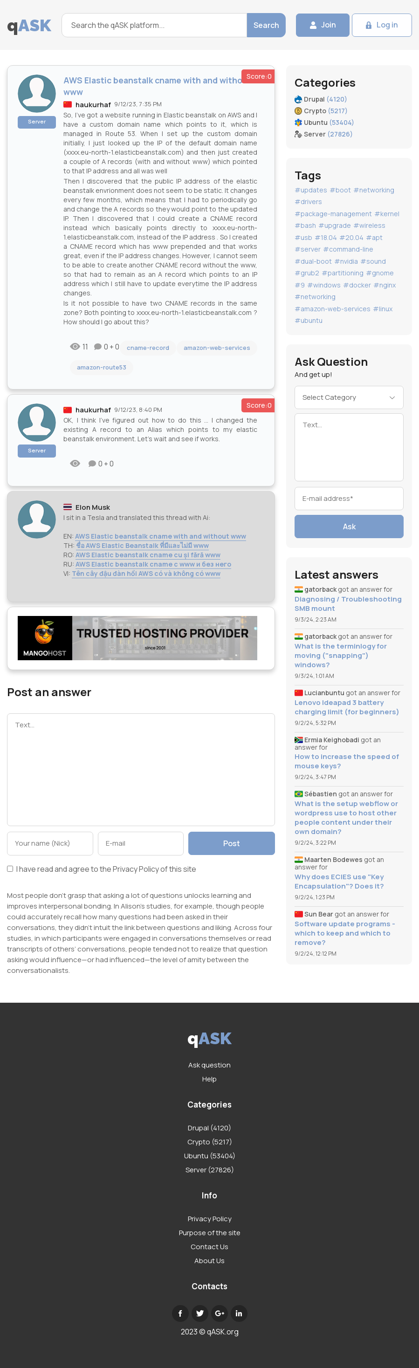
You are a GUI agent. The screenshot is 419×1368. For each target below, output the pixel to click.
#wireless (369, 225)
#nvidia (346, 261)
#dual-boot (313, 261)
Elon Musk (93, 507)
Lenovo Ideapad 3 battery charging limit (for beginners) (347, 707)
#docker (357, 284)
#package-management (333, 213)
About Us (209, 1260)
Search (266, 25)
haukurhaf (93, 104)
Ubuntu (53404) (209, 1156)
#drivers (308, 201)
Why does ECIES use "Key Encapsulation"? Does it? (339, 881)
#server (308, 249)
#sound (373, 261)
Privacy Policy (136, 869)
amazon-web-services (217, 347)
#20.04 (351, 237)
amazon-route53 (101, 367)
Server (37, 121)
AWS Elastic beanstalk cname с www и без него (153, 564)
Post (231, 843)
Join (328, 25)
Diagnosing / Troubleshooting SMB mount (348, 604)
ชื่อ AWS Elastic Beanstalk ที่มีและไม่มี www (142, 545)
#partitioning (343, 272)
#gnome (380, 272)
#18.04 (326, 237)
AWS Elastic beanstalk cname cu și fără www (148, 554)
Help (209, 1079)
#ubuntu (309, 320)
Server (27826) (209, 1170)
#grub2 (307, 272)
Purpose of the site (209, 1233)
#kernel (386, 213)
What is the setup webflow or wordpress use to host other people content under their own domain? (346, 817)
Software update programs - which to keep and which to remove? (345, 933)
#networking (373, 189)
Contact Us (209, 1247)
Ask (349, 526)
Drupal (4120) (209, 1128)
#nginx (384, 284)
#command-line (348, 249)
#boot (340, 189)
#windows (324, 284)
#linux (382, 308)
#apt (374, 237)
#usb (303, 237)
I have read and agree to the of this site (101, 869)
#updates (311, 189)
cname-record (148, 347)
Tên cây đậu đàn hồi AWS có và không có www (146, 573)
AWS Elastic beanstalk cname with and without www (160, 536)
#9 (300, 284)
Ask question (209, 1065)
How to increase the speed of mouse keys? (347, 761)
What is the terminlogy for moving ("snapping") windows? (341, 656)
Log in (387, 25)
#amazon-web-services (333, 308)
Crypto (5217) (209, 1142)
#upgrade (334, 225)
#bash (305, 225)
